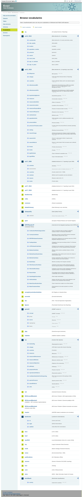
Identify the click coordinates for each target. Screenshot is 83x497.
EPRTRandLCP (29, 225)
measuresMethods (33, 359)
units (30, 386)
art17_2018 (28, 190)
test (26, 465)
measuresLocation (33, 105)
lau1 (26, 431)
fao (26, 300)
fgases (27, 305)
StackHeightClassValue (35, 276)
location (31, 46)
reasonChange (32, 133)
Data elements (7, 24)
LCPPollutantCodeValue (35, 246)
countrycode (32, 40)
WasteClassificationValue (35, 283)
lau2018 (27, 440)
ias (26, 340)
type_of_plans (32, 64)
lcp (26, 444)
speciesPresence (33, 380)
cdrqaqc (31, 76)
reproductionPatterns (34, 372)
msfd (26, 448)
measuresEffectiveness (35, 356)
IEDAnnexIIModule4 (31, 406)
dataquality (28, 211)
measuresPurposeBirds (35, 108)
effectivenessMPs (33, 85)
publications (28, 457)
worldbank (28, 478)
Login (67, 1)
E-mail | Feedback (7, 492)
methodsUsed (32, 115)
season (31, 55)
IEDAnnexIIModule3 (31, 400)
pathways (31, 366)
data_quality (32, 43)
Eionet (9, 12)
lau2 (26, 436)
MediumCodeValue (34, 250)
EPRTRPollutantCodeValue (36, 238)
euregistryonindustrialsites (33, 292)
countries (31, 81)
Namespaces (6, 35)
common (27, 203)
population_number (34, 49)
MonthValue (32, 261)
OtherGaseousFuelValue (35, 264)
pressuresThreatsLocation (35, 125)
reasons (31, 178)
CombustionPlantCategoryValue (37, 230)
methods (31, 175)
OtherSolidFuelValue (34, 268)
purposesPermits (33, 369)
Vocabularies (6, 30)
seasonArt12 (32, 138)
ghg (26, 331)
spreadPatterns (33, 383)
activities (31, 165)
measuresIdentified (34, 102)
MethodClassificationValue (35, 254)
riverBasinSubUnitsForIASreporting (38, 376)
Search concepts (38, 27)
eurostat (27, 296)
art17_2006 (28, 161)
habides (27, 335)
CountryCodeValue (34, 234)
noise (26, 453)
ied (26, 392)
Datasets (5, 18)
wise (26, 474)
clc (30, 420)
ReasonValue (32, 272)
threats (31, 146)
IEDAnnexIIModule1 (31, 396)
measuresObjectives (34, 363)
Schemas (5, 27)
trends (30, 149)
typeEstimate (32, 153)
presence (31, 52)
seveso (27, 461)
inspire (27, 412)
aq (25, 32)
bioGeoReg (32, 343)
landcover (28, 416)
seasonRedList (33, 142)
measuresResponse (34, 111)
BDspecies (32, 73)
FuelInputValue (33, 242)
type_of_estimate (33, 61)
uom (26, 470)
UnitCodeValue (33, 279)
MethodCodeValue (33, 257)
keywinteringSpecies (34, 95)
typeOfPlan (32, 156)
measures (31, 98)
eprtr (26, 220)
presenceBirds (32, 122)
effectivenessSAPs (34, 90)
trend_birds (32, 58)
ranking (31, 129)
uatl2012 (31, 426)
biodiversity (28, 194)
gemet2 (27, 309)
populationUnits (33, 118)
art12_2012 (28, 36)
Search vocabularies (26, 27)
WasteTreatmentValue (34, 286)
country (31, 482)
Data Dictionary (15, 12)
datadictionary (29, 207)
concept (31, 313)
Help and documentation (9, 15)
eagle (30, 423)
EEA (10, 1)
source (31, 319)
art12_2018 (28, 69)
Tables (4, 21)
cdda (26, 199)
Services (5, 32)
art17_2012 (28, 186)
